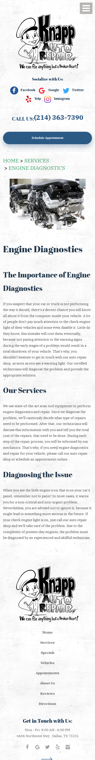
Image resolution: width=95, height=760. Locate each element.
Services (36, 160)
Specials (47, 652)
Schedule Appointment (47, 138)
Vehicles (47, 662)
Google (53, 90)
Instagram (62, 98)
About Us (47, 683)
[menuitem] (47, 632)
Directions (47, 703)
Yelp (37, 98)
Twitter (78, 90)
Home (11, 160)
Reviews (47, 693)
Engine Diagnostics (37, 167)
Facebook (28, 90)
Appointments (47, 672)
